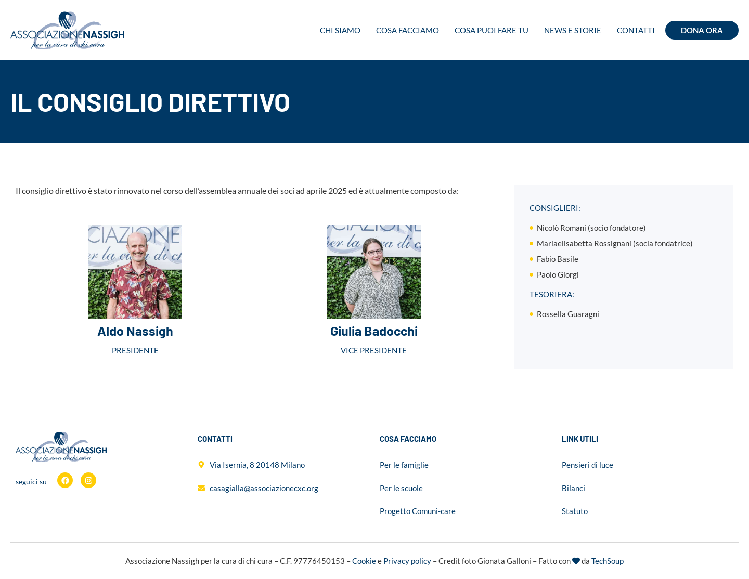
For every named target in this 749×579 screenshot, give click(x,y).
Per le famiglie (404, 464)
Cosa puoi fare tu (491, 30)
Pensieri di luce (587, 464)
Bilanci (573, 488)
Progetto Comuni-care (418, 511)
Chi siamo (340, 30)
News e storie (572, 30)
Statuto (575, 511)
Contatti (636, 30)
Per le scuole (401, 488)
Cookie (364, 560)
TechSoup (607, 560)
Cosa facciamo (407, 30)
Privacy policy (407, 560)
